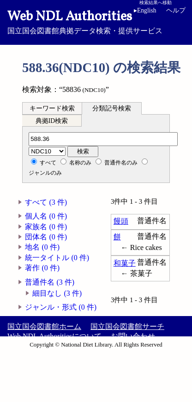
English (146, 10)
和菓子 (125, 263)
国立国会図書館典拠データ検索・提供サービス (96, 21)
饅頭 (121, 221)
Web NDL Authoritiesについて (54, 336)
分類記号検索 (111, 108)
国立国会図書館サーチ (127, 326)
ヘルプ (176, 10)
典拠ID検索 (52, 120)
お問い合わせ (133, 336)
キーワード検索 (52, 108)
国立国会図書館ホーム (44, 326)
